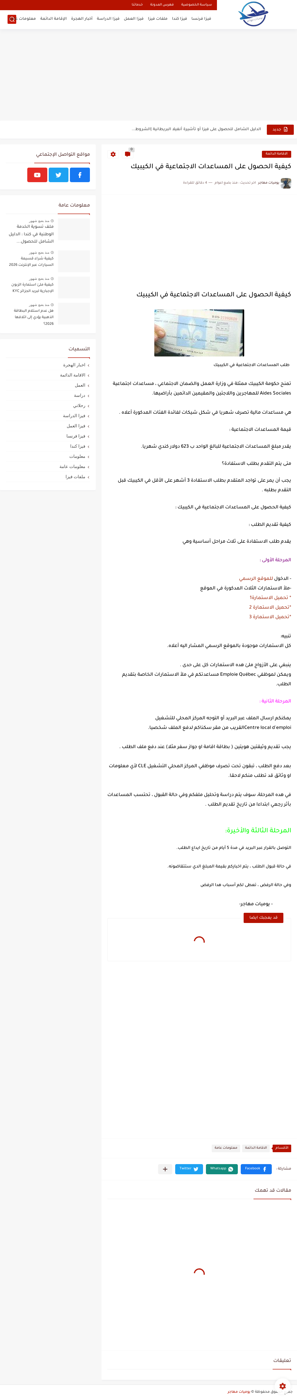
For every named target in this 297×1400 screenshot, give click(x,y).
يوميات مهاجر (239, 1392)
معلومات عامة (22, 19)
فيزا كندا (179, 19)
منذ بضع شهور (39, 221)
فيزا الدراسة (108, 19)
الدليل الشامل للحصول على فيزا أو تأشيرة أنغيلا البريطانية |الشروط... (196, 129)
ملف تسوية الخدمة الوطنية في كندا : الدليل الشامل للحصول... (31, 234)
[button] (256, 1169)
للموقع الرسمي (255, 579)
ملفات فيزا (158, 19)
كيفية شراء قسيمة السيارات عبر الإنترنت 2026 (31, 262)
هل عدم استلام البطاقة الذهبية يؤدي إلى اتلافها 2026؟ (34, 317)
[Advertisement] (148, 75)
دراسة (79, 395)
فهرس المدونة (162, 5)
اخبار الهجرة (74, 364)
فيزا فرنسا (201, 19)
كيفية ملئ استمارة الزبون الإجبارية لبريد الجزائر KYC (32, 288)
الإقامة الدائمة (53, 19)
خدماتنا (137, 5)
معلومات (77, 456)
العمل (80, 385)
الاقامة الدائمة (276, 154)
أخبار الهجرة (82, 19)
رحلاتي (79, 405)
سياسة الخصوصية (196, 5)
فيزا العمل (134, 19)
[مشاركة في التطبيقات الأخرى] (165, 1169)
